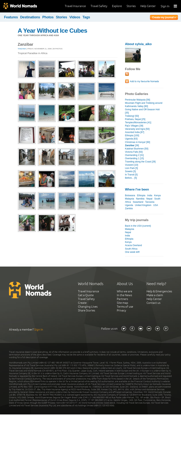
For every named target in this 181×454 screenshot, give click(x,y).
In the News (124, 295)
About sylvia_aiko (138, 44)
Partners (122, 299)
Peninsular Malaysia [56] (137, 99)
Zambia (129, 208)
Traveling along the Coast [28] (140, 161)
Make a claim (155, 295)
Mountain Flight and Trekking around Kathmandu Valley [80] (143, 105)
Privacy (121, 310)
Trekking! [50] (132, 116)
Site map (122, 302)
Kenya (157, 195)
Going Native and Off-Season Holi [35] (142, 111)
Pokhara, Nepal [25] (135, 119)
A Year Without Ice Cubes (52, 30)
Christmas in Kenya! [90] (137, 142)
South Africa (131, 248)
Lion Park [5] (131, 168)
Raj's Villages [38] (134, 125)
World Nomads (20, 6)
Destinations (30, 17)
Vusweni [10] (131, 165)
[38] (132, 145)
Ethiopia (141, 195)
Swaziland (138, 202)
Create (82, 302)
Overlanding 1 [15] (134, 158)
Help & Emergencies (159, 291)
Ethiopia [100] (132, 135)
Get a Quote (86, 295)
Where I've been (137, 189)
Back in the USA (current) (138, 226)
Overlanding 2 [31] (134, 155)
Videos (74, 17)
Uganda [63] (131, 138)
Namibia (140, 198)
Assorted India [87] (134, 132)
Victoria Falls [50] (134, 152)
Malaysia (129, 198)
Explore (117, 6)
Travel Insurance (75, 6)
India (149, 195)
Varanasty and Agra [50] (137, 129)
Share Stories (86, 310)
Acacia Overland (133, 245)
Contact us (153, 302)
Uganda (129, 205)
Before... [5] (131, 178)
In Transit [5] (131, 174)
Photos (48, 17)
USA (155, 205)
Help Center (148, 6)
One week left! (132, 252)
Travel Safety (99, 6)
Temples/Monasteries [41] (138, 122)
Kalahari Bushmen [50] (136, 148)
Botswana (130, 195)
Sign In (165, 6)
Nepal (149, 198)
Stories (131, 6)
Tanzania (22, 49)
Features (11, 17)
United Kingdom (143, 205)
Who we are (124, 291)
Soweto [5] (130, 171)
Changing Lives (87, 306)
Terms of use (125, 306)
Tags (86, 17)
